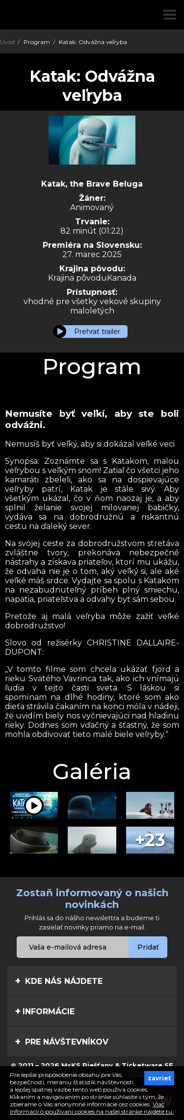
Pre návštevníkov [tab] (61, 1042)
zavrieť (159, 1078)
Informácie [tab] (45, 1011)
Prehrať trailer (97, 331)
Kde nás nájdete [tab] (59, 981)
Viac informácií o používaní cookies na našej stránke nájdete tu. (92, 1107)
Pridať (148, 947)
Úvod (7, 42)
